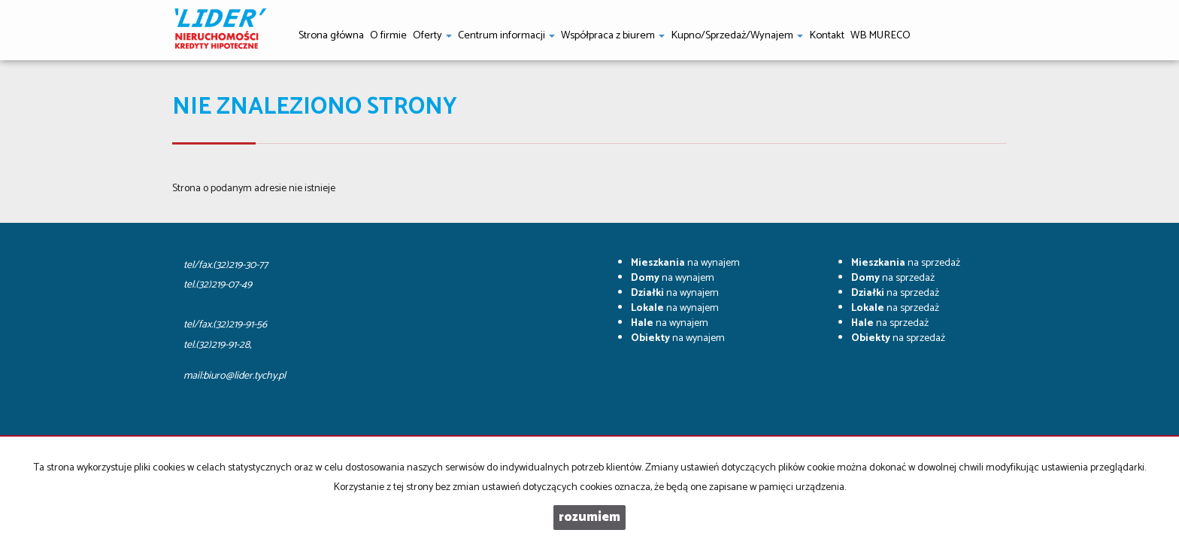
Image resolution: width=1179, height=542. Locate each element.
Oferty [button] (432, 35)
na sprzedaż (905, 263)
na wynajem (685, 263)
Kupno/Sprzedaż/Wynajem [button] (737, 35)
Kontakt (826, 35)
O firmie (388, 35)
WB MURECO (880, 35)
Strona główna (331, 35)
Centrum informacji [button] (506, 35)
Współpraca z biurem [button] (613, 35)
